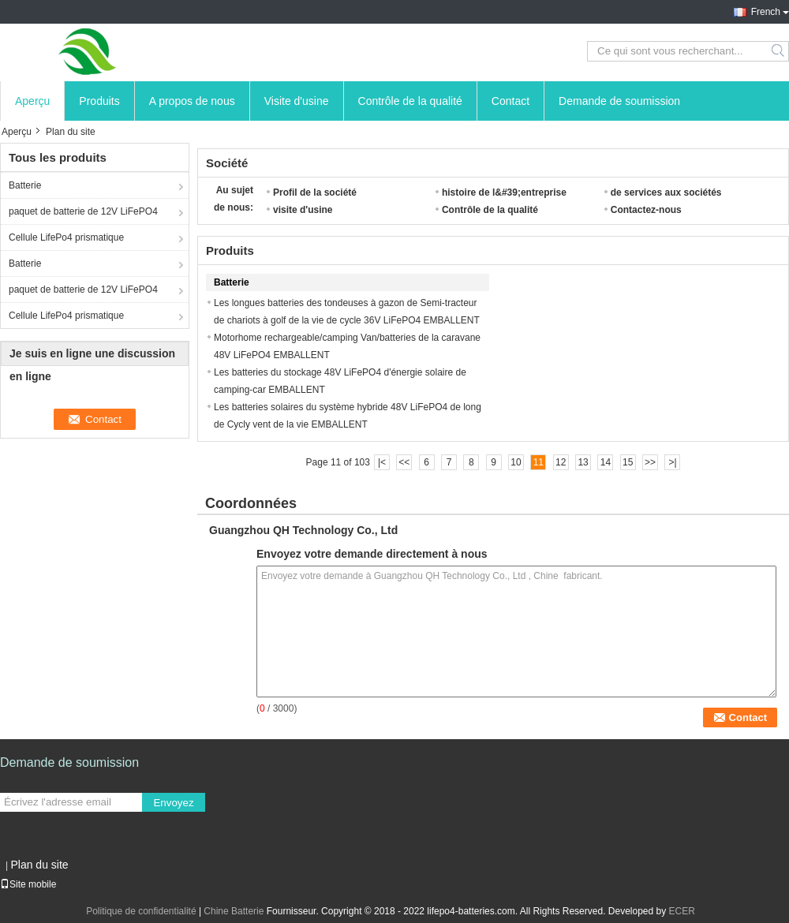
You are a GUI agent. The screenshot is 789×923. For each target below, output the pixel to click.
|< (382, 462)
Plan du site (39, 864)
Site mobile (28, 884)
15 (628, 462)
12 (560, 462)
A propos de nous (192, 101)
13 (583, 462)
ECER (682, 911)
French (765, 11)
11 (538, 462)
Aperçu (32, 101)
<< (403, 462)
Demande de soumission (619, 101)
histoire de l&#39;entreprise (504, 192)
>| (672, 462)
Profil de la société (315, 192)
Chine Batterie (234, 911)
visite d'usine (303, 209)
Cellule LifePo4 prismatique (66, 237)
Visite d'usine (296, 101)
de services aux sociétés (666, 192)
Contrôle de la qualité (410, 101)
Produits (99, 101)
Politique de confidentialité (141, 911)
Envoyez (173, 803)
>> (650, 462)
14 (605, 462)
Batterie (25, 185)
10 (515, 462)
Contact (510, 101)
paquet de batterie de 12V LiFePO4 (83, 211)
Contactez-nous (646, 209)
